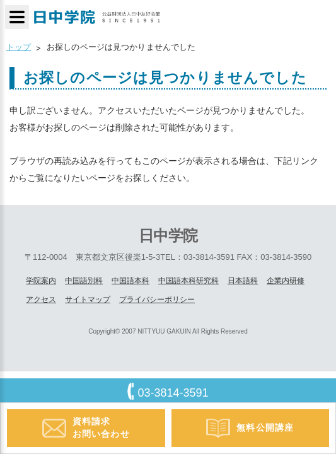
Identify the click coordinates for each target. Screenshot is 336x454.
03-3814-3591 (172, 393)
